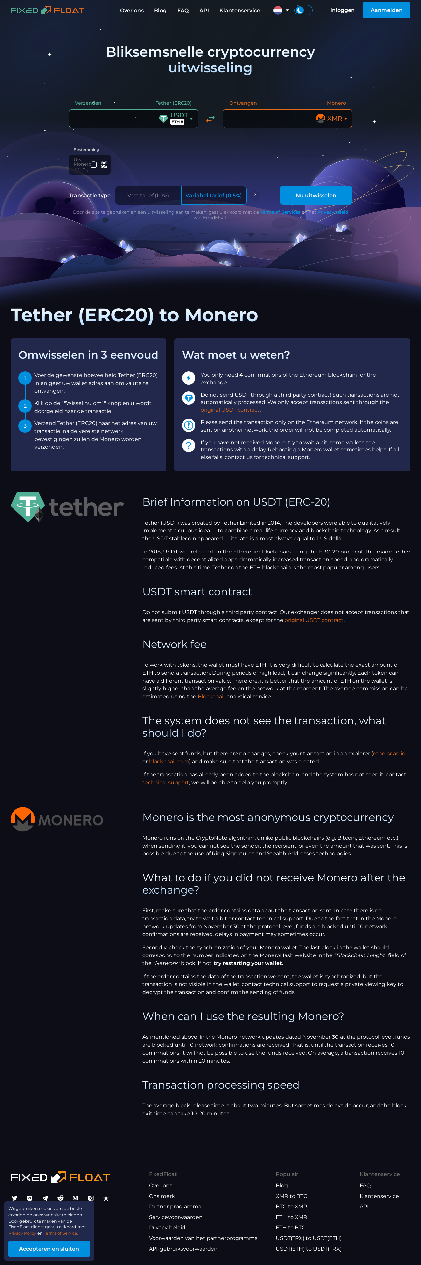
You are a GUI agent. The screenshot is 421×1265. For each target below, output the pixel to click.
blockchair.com (169, 763)
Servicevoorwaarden (176, 1217)
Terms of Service (77, 1229)
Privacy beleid (167, 1228)
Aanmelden (387, 10)
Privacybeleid (332, 213)
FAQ (183, 10)
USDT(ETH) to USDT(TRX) (309, 1249)
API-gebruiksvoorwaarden (183, 1249)
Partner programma (175, 1206)
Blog (160, 10)
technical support (165, 784)
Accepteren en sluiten (63, 1246)
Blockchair (211, 698)
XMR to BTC (291, 1196)
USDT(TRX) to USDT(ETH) (309, 1238)
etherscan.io (389, 755)
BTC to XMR (291, 1206)
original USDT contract (230, 411)
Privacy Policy (28, 1229)
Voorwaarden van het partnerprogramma (203, 1238)
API (204, 10)
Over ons (132, 10)
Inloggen (342, 10)
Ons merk (162, 1196)
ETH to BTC (291, 1228)
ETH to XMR (291, 1217)
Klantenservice (239, 10)
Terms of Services (280, 213)
